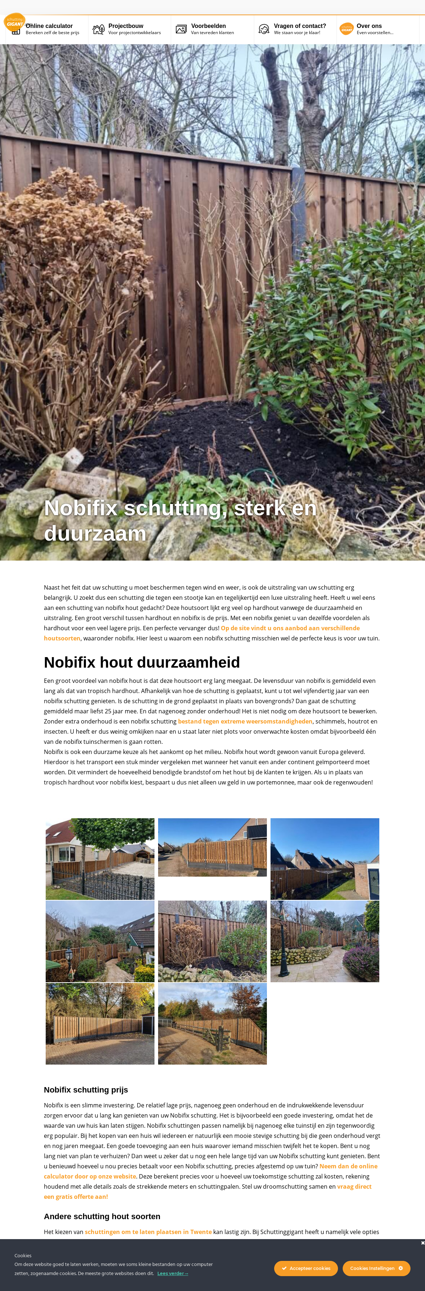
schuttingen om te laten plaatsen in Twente (148, 1232)
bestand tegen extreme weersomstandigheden (245, 721)
